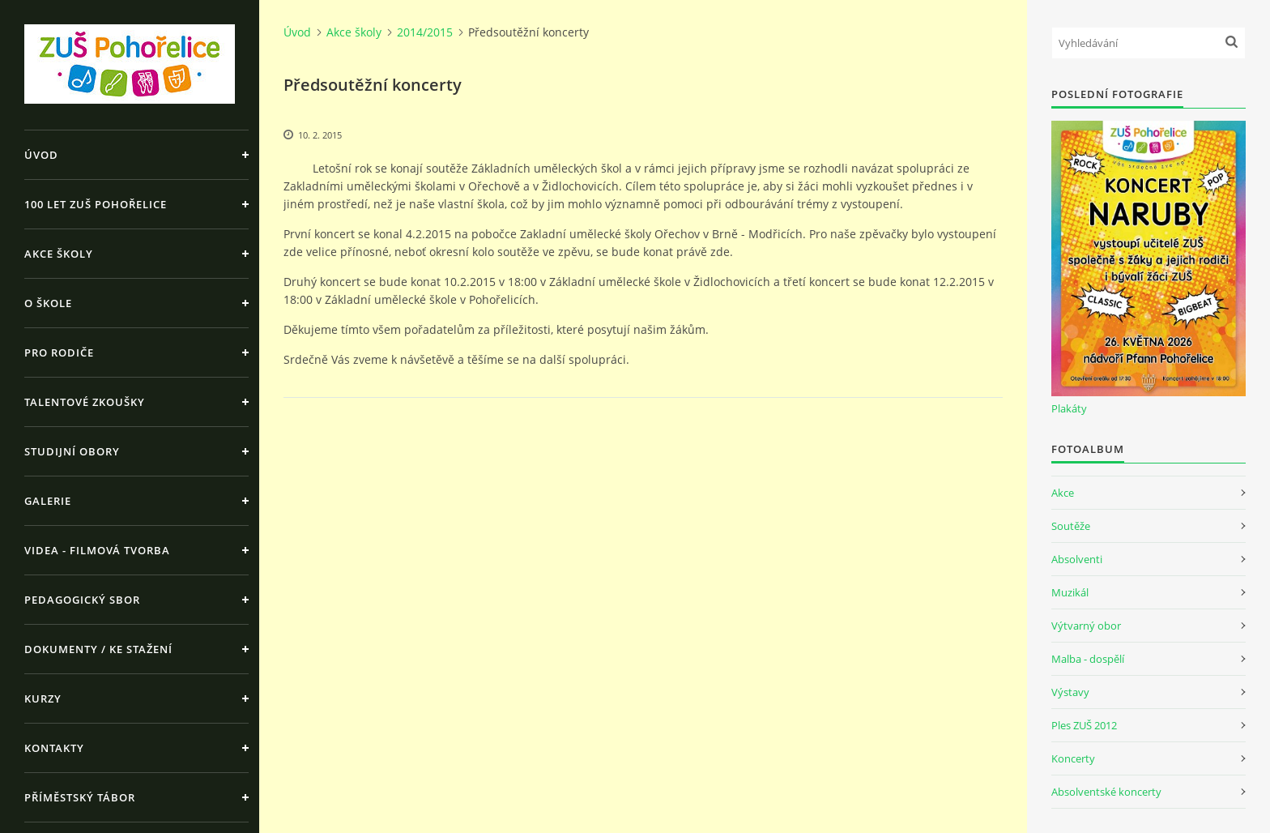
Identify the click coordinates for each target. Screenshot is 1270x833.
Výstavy (1070, 692)
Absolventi (1076, 559)
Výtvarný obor (1086, 625)
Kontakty (54, 748)
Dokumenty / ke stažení (98, 649)
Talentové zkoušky (84, 402)
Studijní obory (72, 451)
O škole (48, 303)
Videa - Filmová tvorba (97, 550)
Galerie (47, 500)
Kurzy (43, 698)
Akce (1062, 492)
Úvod (41, 154)
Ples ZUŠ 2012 (1084, 725)
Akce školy (58, 253)
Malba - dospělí (1087, 658)
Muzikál (1070, 592)
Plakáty (1069, 408)
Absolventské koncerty (1106, 791)
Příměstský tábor (79, 797)
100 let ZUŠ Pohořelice (95, 204)
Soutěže (1070, 526)
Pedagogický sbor (82, 599)
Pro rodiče (59, 352)
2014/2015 (425, 32)
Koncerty (1073, 758)
